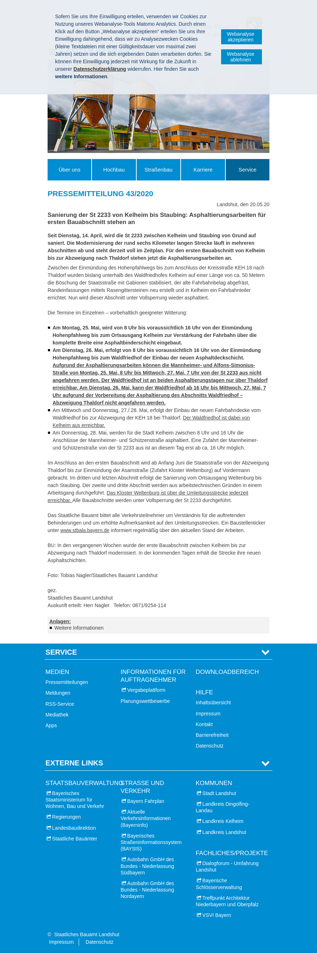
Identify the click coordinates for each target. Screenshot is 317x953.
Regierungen (66, 817)
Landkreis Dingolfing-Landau (222, 807)
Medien (57, 672)
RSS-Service (59, 704)
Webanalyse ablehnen (240, 57)
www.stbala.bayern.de (84, 530)
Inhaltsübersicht (213, 702)
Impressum (208, 713)
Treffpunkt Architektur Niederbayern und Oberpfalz (227, 901)
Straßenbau (158, 170)
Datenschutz (210, 746)
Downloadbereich (227, 672)
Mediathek (57, 715)
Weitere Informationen (78, 628)
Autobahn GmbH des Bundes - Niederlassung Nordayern (147, 889)
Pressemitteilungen (66, 682)
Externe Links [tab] (74, 763)
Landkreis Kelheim (223, 821)
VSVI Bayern (217, 915)
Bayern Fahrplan (146, 801)
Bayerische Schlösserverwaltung (219, 884)
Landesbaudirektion (74, 828)
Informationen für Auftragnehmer (153, 676)
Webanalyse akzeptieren (240, 37)
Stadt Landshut (219, 793)
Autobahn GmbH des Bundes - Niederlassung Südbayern (147, 866)
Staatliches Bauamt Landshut (86, 934)
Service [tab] (61, 652)
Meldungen (57, 693)
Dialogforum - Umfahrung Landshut (227, 866)
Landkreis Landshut (224, 832)
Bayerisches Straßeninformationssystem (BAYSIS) (151, 842)
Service (248, 170)
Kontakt (204, 724)
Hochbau (114, 170)
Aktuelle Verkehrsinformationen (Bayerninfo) (146, 818)
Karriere (203, 170)
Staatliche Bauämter (74, 839)
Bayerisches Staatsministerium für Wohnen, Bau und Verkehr (74, 799)
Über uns (70, 170)
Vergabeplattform (146, 690)
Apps (51, 725)
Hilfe (204, 692)
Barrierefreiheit (212, 735)
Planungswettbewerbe (145, 701)
